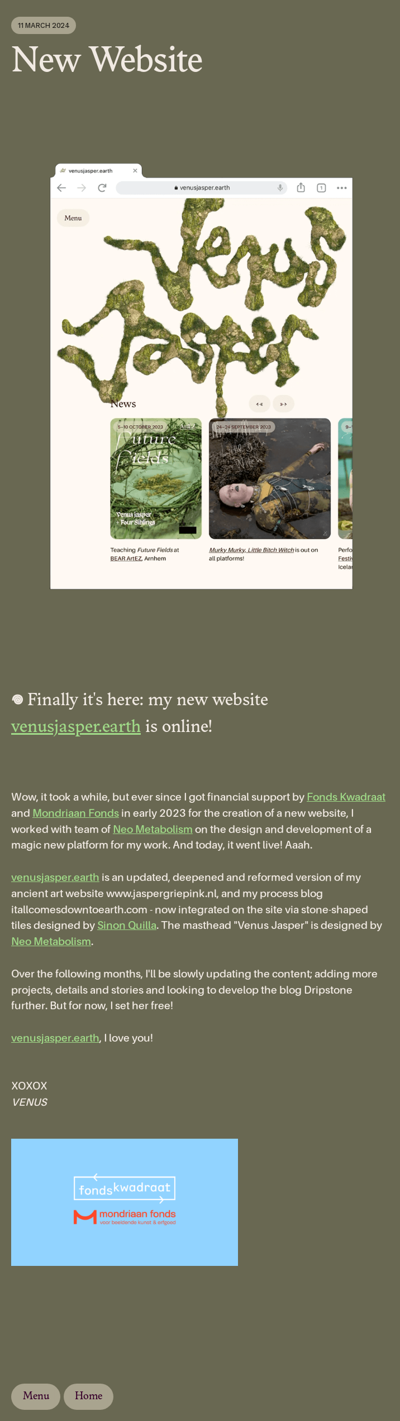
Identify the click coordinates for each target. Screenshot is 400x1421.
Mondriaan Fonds (75, 813)
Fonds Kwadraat (346, 797)
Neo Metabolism (153, 830)
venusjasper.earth (76, 727)
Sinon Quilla (126, 926)
